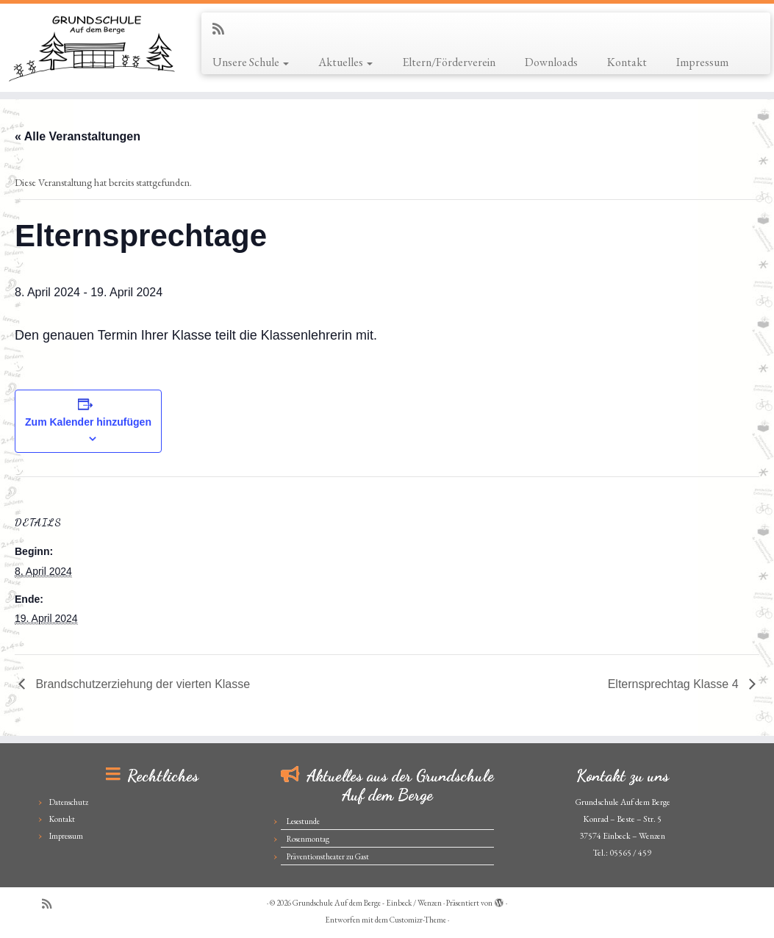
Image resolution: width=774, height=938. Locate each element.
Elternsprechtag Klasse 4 (675, 684)
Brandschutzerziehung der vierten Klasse (141, 684)
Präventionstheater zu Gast (328, 856)
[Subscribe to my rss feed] (223, 29)
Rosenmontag (308, 839)
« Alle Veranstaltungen (77, 136)
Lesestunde (303, 821)
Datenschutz (68, 802)
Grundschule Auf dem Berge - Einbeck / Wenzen (367, 903)
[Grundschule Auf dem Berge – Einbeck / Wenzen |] (90, 48)
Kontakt (627, 62)
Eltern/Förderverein (448, 62)
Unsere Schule (250, 62)
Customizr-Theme (418, 919)
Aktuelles (345, 62)
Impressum (702, 62)
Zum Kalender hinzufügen (88, 422)
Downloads (551, 62)
